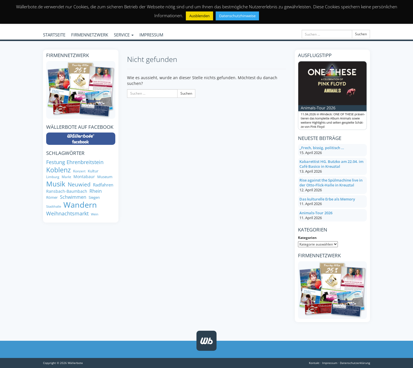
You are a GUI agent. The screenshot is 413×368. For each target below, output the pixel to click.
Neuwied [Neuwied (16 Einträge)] (79, 184)
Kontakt (314, 363)
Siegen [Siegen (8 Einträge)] (94, 197)
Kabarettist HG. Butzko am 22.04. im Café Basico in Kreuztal (331, 164)
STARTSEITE (54, 35)
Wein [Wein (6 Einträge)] (94, 214)
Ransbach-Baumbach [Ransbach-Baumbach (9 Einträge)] (66, 191)
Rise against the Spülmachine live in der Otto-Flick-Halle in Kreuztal (331, 183)
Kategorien (307, 237)
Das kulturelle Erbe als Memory (327, 199)
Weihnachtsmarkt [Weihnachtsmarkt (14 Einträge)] (67, 213)
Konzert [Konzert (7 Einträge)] (79, 171)
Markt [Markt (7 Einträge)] (66, 177)
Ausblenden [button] (199, 15)
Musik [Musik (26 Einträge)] (55, 183)
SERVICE (124, 35)
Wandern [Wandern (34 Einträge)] (80, 205)
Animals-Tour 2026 (315, 212)
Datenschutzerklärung (355, 363)
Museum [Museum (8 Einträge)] (104, 176)
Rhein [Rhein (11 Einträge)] (95, 191)
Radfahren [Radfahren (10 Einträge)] (103, 185)
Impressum (329, 363)
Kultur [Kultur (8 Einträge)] (93, 171)
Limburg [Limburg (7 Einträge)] (52, 177)
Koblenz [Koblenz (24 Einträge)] (58, 169)
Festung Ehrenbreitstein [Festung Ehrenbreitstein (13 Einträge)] (75, 162)
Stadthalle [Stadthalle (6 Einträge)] (53, 207)
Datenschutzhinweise (237, 15)
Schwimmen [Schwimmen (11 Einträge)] (73, 197)
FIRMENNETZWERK (89, 35)
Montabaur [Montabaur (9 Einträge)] (84, 176)
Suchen (361, 34)
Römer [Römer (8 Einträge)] (52, 197)
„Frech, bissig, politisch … (321, 147)
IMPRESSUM (151, 35)
